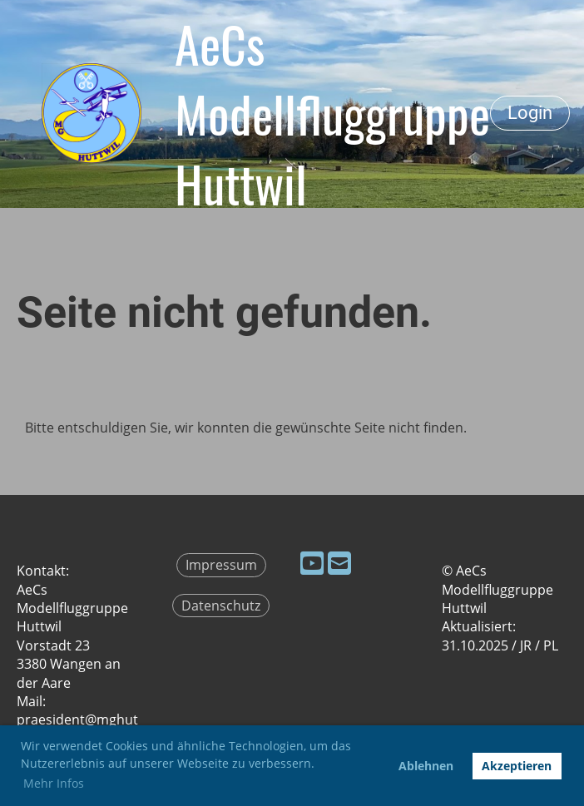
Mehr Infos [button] (53, 783)
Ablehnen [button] (425, 766)
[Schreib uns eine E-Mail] (339, 563)
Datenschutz (220, 605)
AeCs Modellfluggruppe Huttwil (332, 113)
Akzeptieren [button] (517, 766)
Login (529, 112)
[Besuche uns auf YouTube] (312, 563)
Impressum (221, 565)
